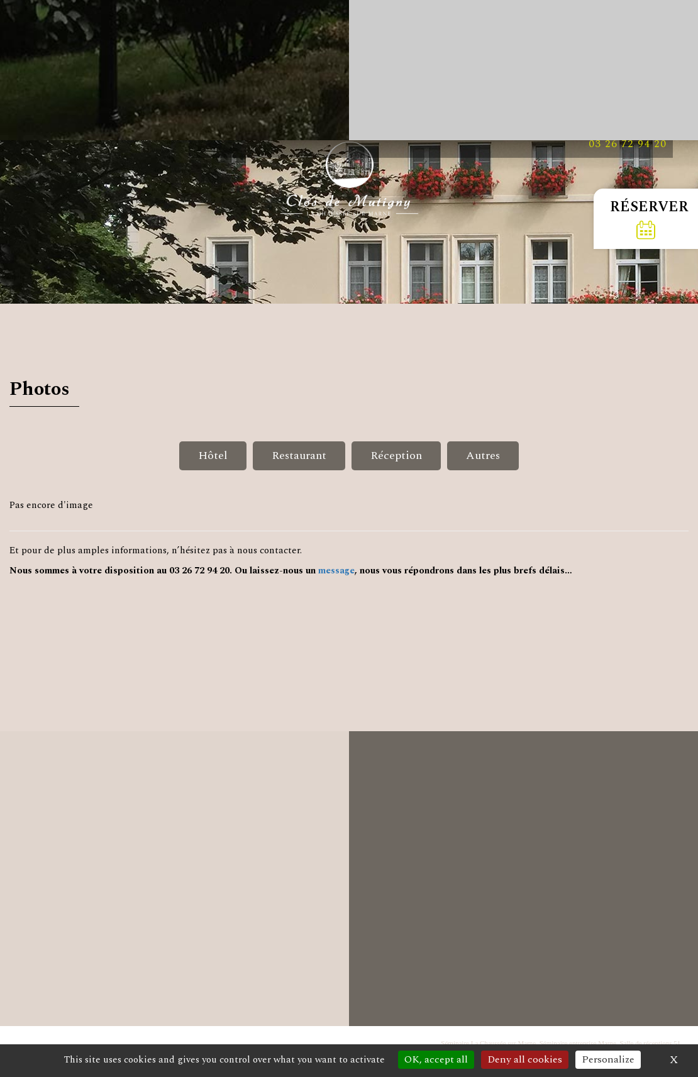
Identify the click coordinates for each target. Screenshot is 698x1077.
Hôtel (213, 455)
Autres (483, 455)
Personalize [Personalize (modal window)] (608, 1059)
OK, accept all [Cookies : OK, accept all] (436, 1059)
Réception (396, 455)
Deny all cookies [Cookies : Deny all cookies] (524, 1059)
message (336, 570)
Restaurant (299, 455)
